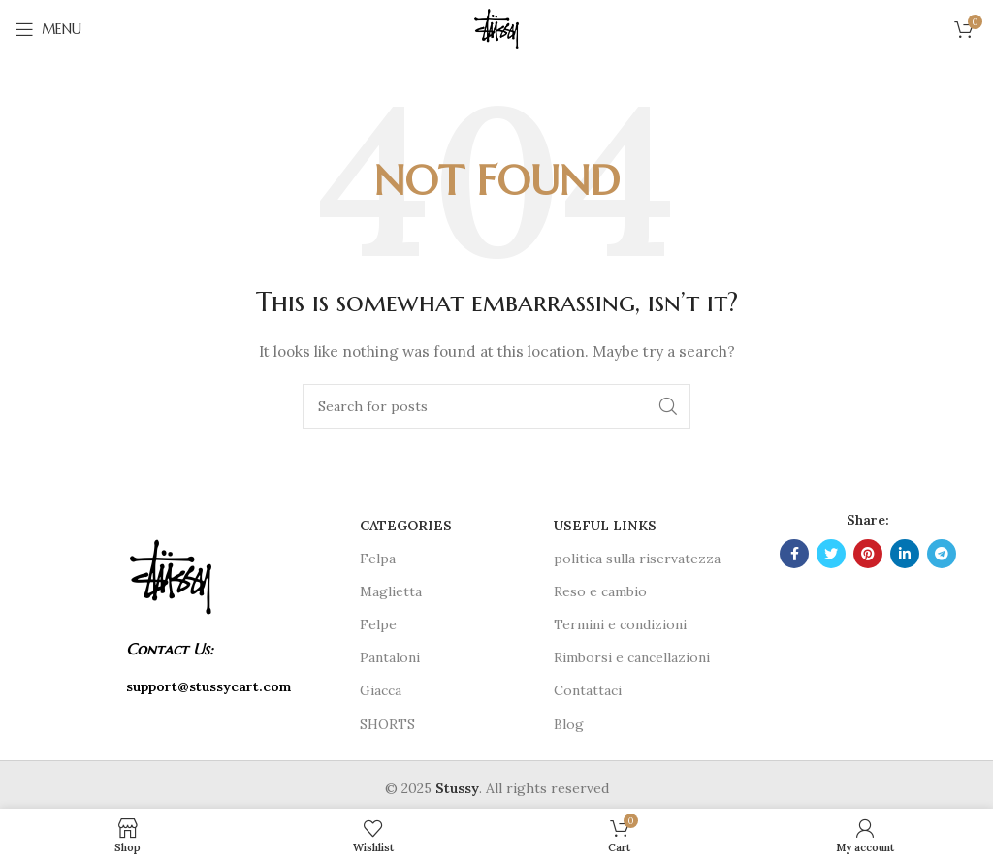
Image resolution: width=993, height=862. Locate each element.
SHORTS (387, 724)
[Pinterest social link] (867, 553)
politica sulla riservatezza (637, 558)
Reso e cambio (600, 591)
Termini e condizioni (620, 624)
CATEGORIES (406, 525)
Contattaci (588, 690)
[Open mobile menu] (48, 29)
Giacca (380, 690)
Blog (569, 724)
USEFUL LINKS (605, 525)
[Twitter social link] (831, 553)
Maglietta (391, 591)
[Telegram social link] (941, 553)
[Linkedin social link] (904, 553)
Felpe (378, 624)
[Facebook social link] (794, 553)
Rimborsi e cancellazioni (632, 657)
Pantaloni (390, 657)
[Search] (496, 406)
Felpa (378, 558)
